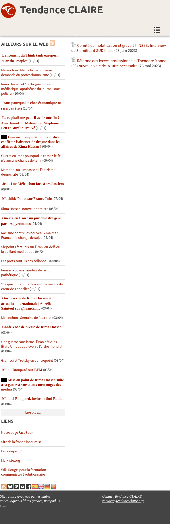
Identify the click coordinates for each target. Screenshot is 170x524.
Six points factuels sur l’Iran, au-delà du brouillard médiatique (30, 249)
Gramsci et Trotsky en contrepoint (27, 360)
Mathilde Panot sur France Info (27, 198)
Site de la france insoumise (21, 442)
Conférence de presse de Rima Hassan (32, 327)
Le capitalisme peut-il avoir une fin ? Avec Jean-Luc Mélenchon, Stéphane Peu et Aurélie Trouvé (30, 123)
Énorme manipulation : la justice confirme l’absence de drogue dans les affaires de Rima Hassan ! (30, 142)
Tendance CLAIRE (61, 9)
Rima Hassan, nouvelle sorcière (24, 208)
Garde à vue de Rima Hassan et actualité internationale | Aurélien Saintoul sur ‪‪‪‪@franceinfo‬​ (27, 303)
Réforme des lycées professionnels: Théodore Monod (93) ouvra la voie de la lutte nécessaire (118, 63)
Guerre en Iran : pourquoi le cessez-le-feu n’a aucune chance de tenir (32, 158)
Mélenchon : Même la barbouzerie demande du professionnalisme (26, 72)
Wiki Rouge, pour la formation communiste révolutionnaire (23, 472)
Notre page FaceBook (17, 432)
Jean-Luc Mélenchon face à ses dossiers (33, 184)
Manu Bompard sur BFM (22, 370)
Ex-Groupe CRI (11, 451)
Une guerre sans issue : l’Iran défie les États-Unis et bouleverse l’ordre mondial (31, 344)
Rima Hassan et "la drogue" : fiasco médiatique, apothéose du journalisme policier (30, 89)
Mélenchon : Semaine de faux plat (26, 317)
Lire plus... (33, 412)
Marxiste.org (10, 460)
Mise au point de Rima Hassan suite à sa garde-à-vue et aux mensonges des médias (32, 384)
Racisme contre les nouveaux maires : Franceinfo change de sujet (29, 235)
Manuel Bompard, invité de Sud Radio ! (33, 398)
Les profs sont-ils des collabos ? (24, 261)
